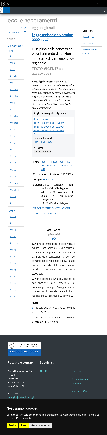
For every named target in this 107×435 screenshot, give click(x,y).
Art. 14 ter (14, 189)
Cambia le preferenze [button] (40, 425)
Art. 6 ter (14, 122)
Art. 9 (12, 142)
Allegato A (47, 179)
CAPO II (13, 211)
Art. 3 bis (14, 76)
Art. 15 (13, 196)
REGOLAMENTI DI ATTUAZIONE (51, 208)
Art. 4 (12, 82)
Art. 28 (13, 296)
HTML (36, 141)
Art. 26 (13, 283)
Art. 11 (13, 156)
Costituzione (88, 43)
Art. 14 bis (14, 183)
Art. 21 (13, 249)
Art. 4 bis (14, 89)
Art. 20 (13, 236)
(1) (52, 238)
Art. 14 (13, 176)
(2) (55, 238)
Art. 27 (13, 289)
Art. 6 (12, 109)
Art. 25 (13, 276)
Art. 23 (13, 263)
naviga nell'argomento (17, 30)
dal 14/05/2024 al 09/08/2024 (48, 130)
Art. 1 (12, 56)
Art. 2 (12, 62)
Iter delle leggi (88, 37)
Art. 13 (13, 169)
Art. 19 (13, 229)
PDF (43, 141)
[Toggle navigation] (104, 10)
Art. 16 (13, 203)
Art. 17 (13, 216)
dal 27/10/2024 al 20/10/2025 (48, 122)
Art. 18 (13, 223)
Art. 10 (13, 149)
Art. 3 (12, 69)
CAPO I (12, 50)
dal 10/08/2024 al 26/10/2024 (48, 126)
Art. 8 (12, 136)
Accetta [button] (12, 425)
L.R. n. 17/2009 (15, 45)
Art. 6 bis (14, 116)
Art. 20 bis (14, 243)
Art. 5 (12, 102)
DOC (49, 141)
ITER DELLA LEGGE (44, 213)
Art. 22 (13, 256)
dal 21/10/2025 (41, 119)
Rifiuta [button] (23, 425)
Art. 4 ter (14, 96)
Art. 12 (13, 163)
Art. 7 (12, 129)
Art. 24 (13, 269)
